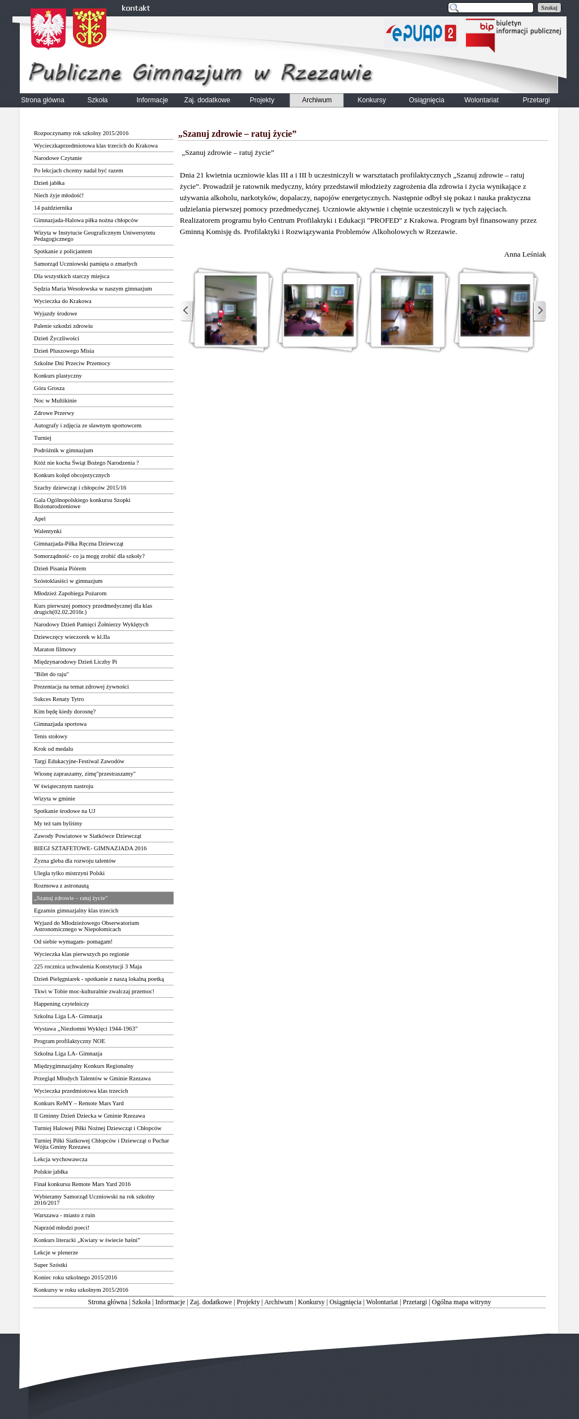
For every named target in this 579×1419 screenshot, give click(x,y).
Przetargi (415, 1302)
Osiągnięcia (346, 1302)
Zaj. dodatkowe (211, 1302)
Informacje (170, 1302)
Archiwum (278, 1302)
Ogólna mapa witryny (461, 1302)
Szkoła (141, 1302)
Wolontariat (382, 1302)
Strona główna (108, 1302)
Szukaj (549, 8)
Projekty (248, 1302)
